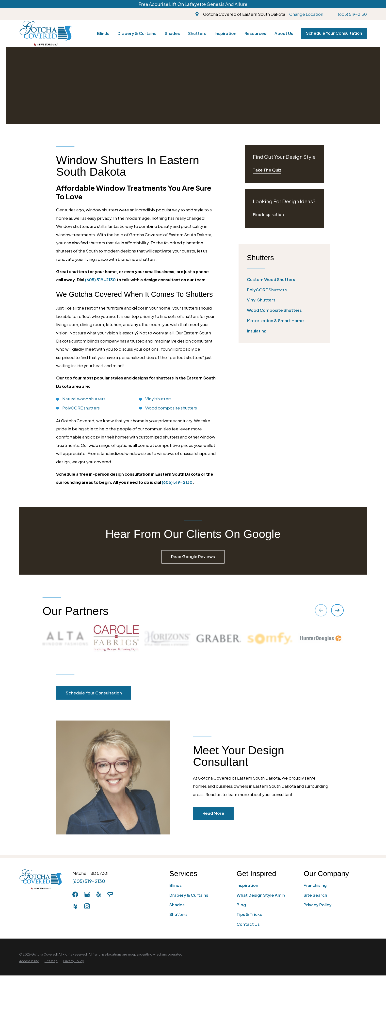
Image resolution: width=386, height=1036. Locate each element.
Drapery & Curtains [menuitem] (136, 33)
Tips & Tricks (249, 914)
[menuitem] (284, 279)
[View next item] (337, 610)
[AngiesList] (110, 894)
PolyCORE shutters (81, 407)
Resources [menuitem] (255, 33)
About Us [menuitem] (283, 33)
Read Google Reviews (193, 556)
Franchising (315, 885)
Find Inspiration (268, 214)
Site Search (315, 895)
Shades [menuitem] (172, 33)
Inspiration (247, 885)
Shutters (178, 914)
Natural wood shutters (83, 398)
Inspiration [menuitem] (225, 33)
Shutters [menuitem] (197, 33)
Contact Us (248, 924)
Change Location (306, 14)
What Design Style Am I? (261, 895)
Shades (177, 904)
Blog (241, 904)
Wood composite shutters (171, 407)
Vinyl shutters (158, 398)
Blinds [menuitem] (103, 33)
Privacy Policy (318, 904)
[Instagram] (87, 906)
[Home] (45, 33)
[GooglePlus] (87, 894)
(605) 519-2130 (352, 14)
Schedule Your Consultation (334, 33)
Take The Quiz (267, 170)
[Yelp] (98, 894)
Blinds (175, 885)
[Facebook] (75, 894)
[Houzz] (75, 906)
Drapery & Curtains (188, 895)
